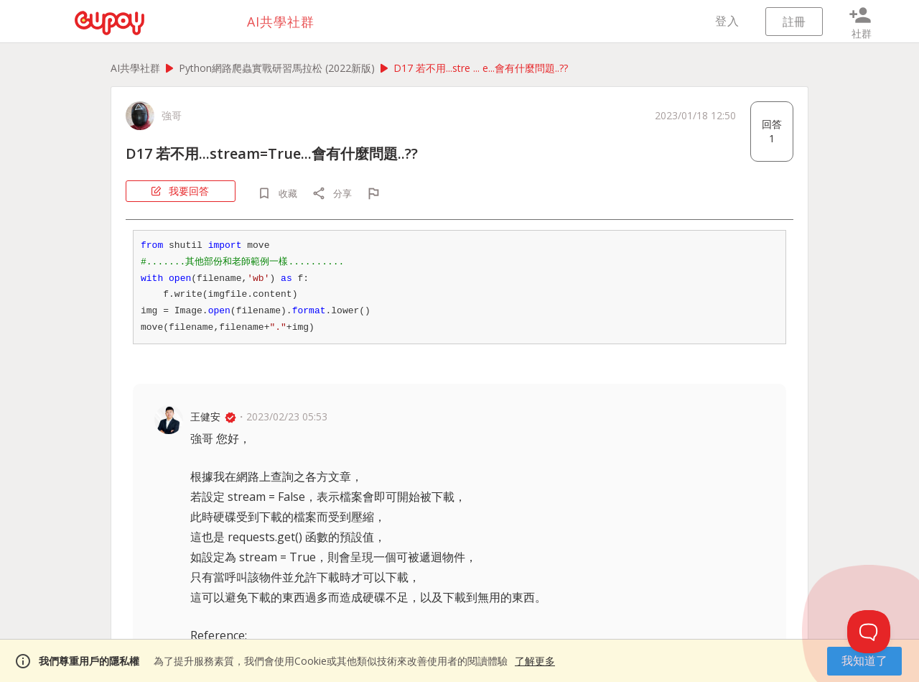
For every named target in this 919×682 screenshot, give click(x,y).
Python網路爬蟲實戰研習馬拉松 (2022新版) (277, 68)
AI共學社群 (135, 68)
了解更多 (535, 661)
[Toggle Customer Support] (868, 631)
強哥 (172, 115)
